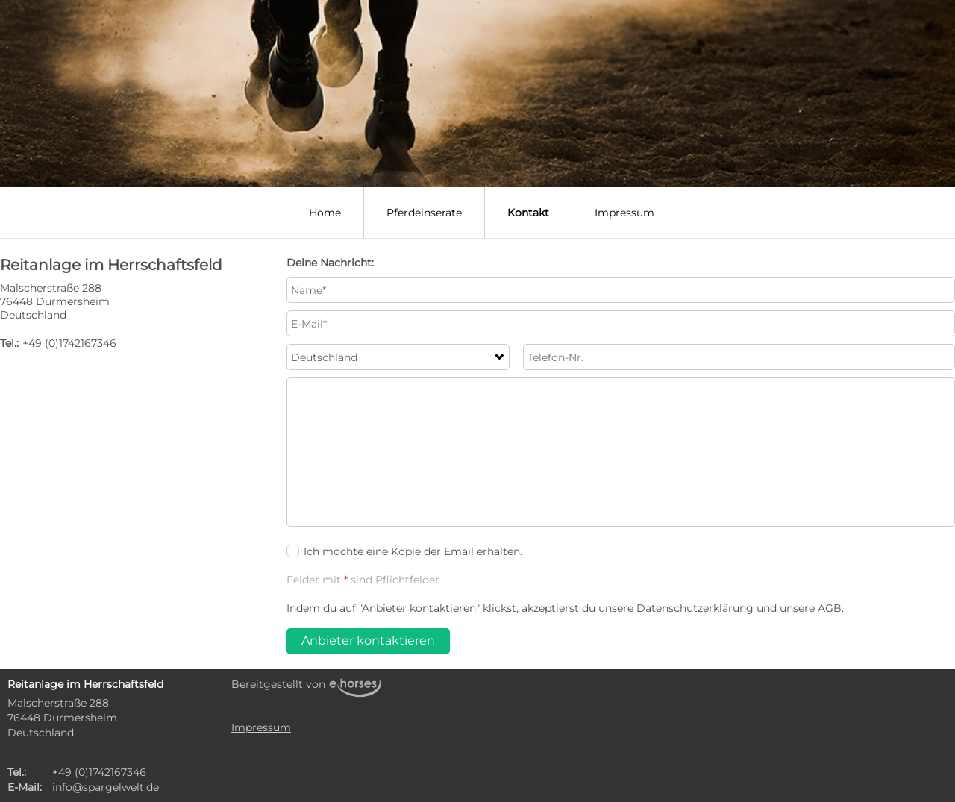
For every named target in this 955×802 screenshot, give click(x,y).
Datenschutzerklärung (695, 608)
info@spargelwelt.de (105, 787)
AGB (830, 608)
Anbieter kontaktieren (368, 640)
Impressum (624, 212)
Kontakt (528, 212)
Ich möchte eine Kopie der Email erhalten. (404, 551)
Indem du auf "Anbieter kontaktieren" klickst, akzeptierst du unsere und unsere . (565, 608)
